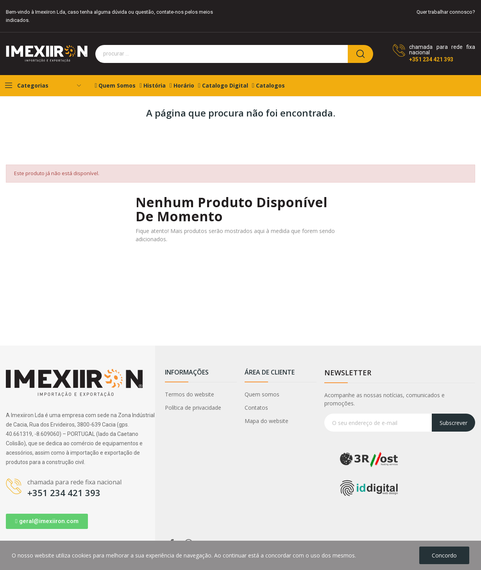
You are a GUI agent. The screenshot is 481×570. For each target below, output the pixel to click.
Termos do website (189, 394)
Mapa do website (266, 421)
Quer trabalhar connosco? (446, 12)
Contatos (256, 407)
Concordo (444, 555)
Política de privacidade (193, 407)
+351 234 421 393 (431, 59)
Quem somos (262, 394)
